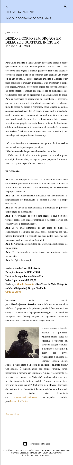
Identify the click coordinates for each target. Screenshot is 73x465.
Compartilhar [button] (12, 414)
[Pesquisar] (65, 5)
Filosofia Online (19, 12)
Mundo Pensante (25, 284)
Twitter (25, 401)
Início (9, 18)
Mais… (49, 18)
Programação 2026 (29, 18)
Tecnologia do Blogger (36, 444)
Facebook (14, 401)
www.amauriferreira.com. (26, 397)
